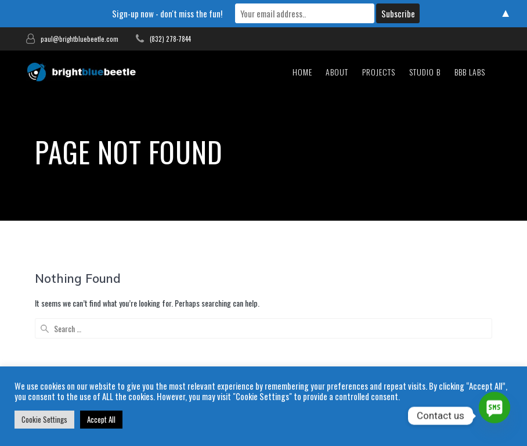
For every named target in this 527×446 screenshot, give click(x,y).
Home (302, 72)
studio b (425, 72)
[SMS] (494, 415)
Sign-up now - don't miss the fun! (167, 13)
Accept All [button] (101, 419)
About (337, 72)
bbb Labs (469, 72)
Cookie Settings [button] (44, 419)
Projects (378, 72)
